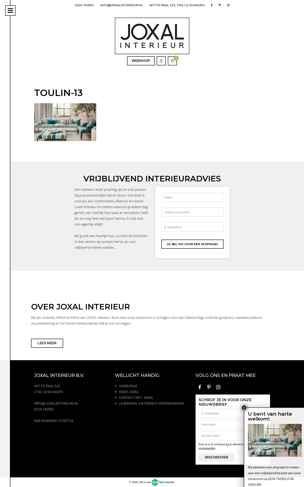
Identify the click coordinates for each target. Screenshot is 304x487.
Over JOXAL (129, 391)
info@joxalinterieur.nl (121, 5)
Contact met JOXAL (136, 397)
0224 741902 (84, 5)
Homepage (128, 386)
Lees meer (47, 343)
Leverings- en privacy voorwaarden (151, 403)
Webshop (141, 61)
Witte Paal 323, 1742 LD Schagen (177, 5)
